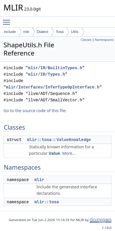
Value (54, 153)
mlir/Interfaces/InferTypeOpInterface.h (52, 87)
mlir (26, 31)
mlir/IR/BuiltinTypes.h (55, 68)
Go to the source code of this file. (35, 110)
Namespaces (104, 40)
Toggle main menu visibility (8, 19)
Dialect (42, 31)
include (10, 31)
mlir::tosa (46, 201)
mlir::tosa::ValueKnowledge (59, 139)
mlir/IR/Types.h (46, 74)
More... (69, 153)
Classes (86, 40)
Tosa (59, 31)
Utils (74, 31)
